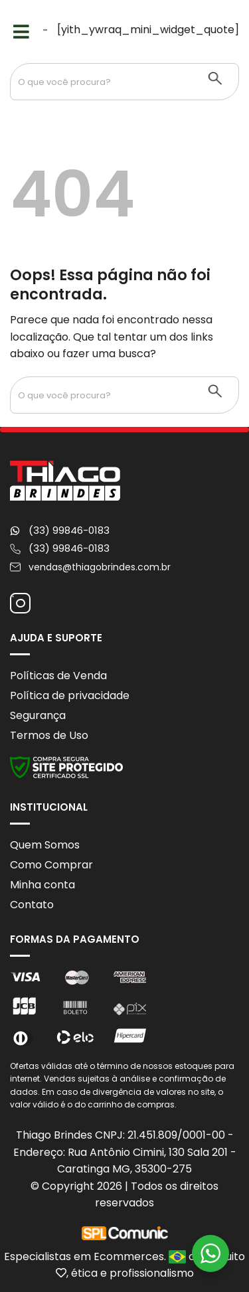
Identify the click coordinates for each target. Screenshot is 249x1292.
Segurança (38, 715)
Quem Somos (45, 844)
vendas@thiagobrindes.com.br (100, 567)
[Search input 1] (102, 81)
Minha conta (42, 884)
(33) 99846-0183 (69, 530)
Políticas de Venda (58, 675)
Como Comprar (51, 864)
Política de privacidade (69, 695)
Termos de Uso (49, 735)
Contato (32, 904)
